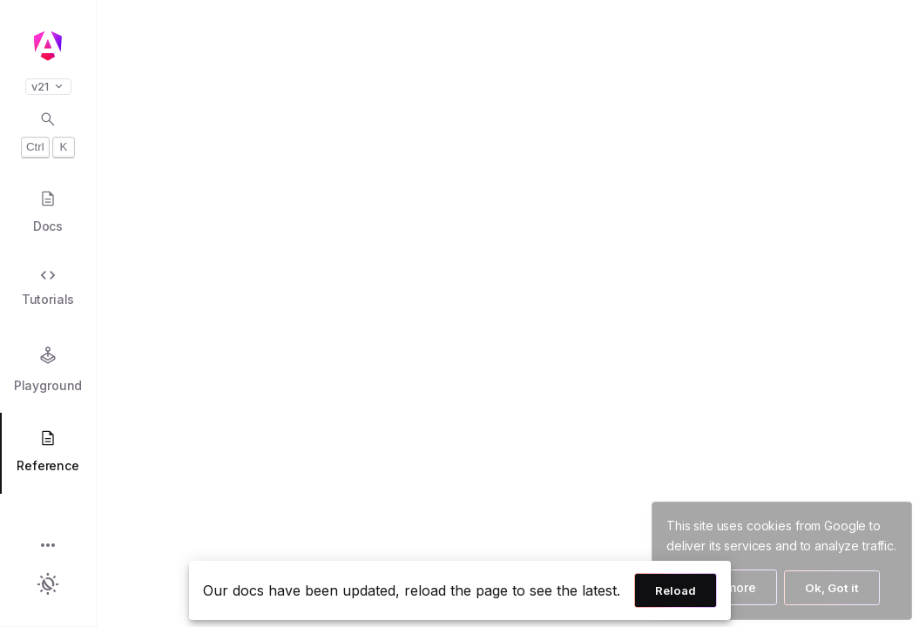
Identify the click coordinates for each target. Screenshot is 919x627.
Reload (675, 590)
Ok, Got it (832, 588)
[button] (48, 546)
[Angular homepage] (48, 46)
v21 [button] (48, 86)
